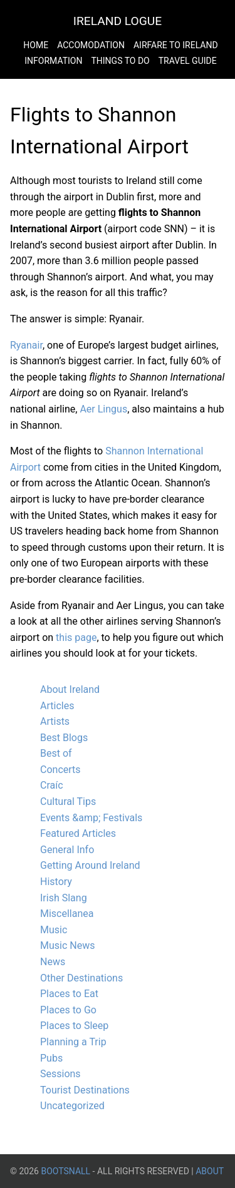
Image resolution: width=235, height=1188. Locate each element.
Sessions (60, 1074)
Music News (67, 945)
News (52, 962)
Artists (55, 721)
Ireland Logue (117, 21)
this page (76, 637)
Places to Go (68, 1010)
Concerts (60, 770)
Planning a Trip (73, 1042)
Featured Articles (78, 833)
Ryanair (26, 345)
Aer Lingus (103, 409)
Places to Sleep (74, 1026)
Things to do (120, 61)
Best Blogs (64, 738)
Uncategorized (72, 1106)
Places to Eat (69, 994)
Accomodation (91, 45)
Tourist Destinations (85, 1090)
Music (53, 930)
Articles (57, 706)
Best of (56, 753)
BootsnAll (65, 1171)
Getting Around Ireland (90, 865)
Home (35, 45)
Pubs (51, 1058)
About (210, 1171)
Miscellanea (66, 913)
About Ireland (70, 689)
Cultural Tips (68, 801)
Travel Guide (188, 61)
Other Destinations (81, 978)
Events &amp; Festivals (91, 818)
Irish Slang (63, 898)
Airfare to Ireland (175, 45)
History (56, 882)
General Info (67, 850)
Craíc (51, 785)
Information (53, 61)
